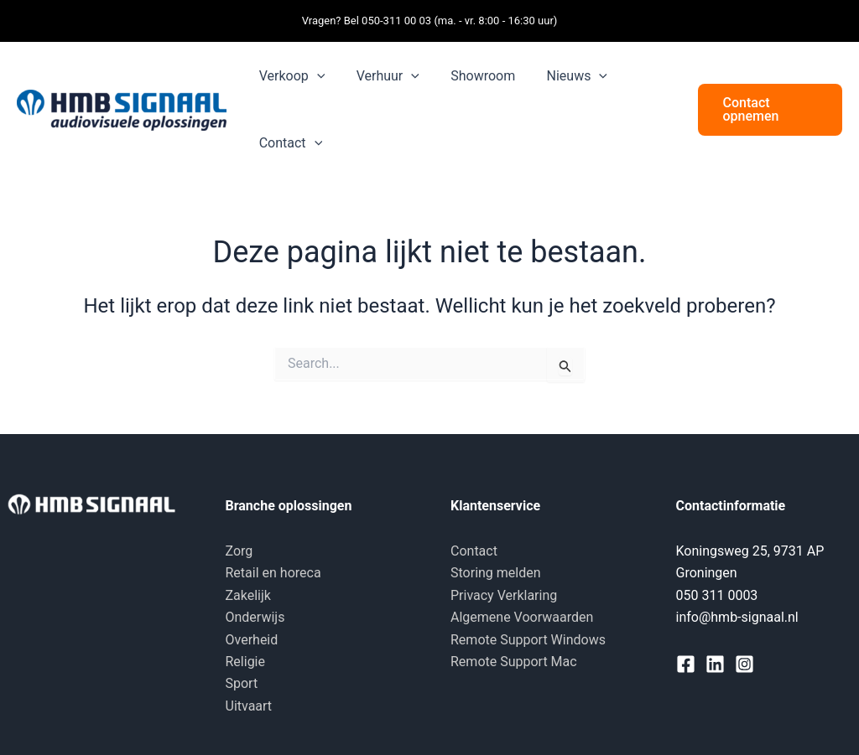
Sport (242, 683)
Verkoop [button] (290, 76)
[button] (314, 76)
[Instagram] (744, 664)
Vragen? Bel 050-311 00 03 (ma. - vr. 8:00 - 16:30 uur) (430, 20)
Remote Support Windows (528, 640)
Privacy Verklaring (503, 595)
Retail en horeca (273, 573)
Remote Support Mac (513, 662)
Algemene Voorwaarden (521, 617)
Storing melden (495, 573)
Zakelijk (248, 595)
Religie (245, 662)
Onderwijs (255, 617)
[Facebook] (685, 664)
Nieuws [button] (561, 76)
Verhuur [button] (381, 76)
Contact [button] (288, 143)
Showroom (472, 76)
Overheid (252, 640)
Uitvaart (249, 706)
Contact (473, 551)
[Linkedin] (715, 664)
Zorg (239, 551)
